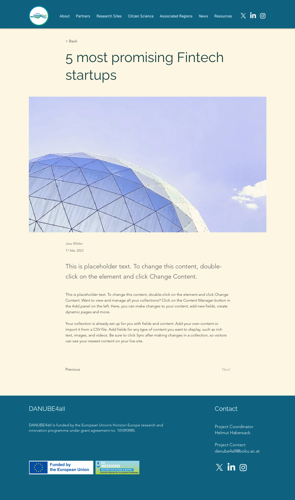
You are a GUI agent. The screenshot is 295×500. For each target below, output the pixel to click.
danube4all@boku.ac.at (237, 451)
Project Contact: (230, 444)
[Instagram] (262, 15)
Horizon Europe (127, 425)
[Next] (218, 369)
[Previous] (81, 369)
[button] (81, 41)
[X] (243, 15)
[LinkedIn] (253, 15)
